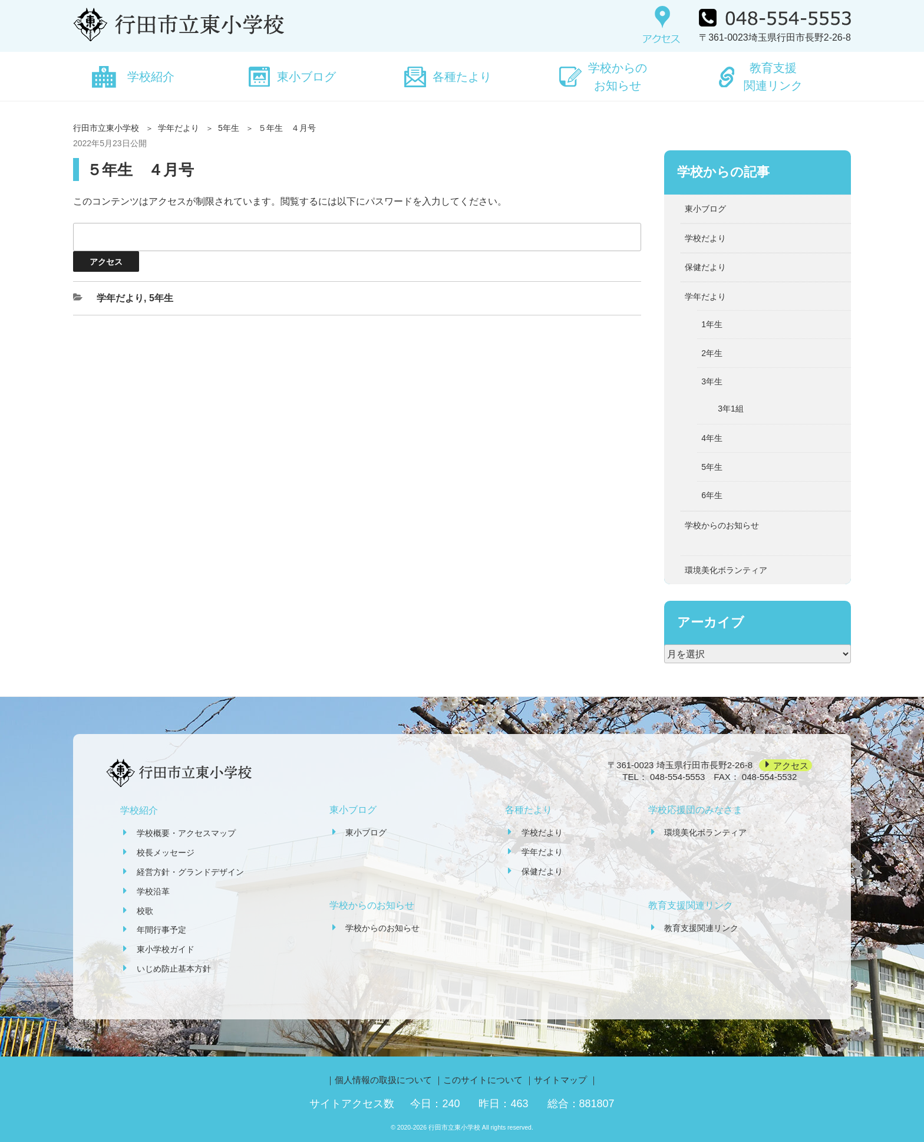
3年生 (711, 381)
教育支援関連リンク (773, 76)
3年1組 (731, 408)
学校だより (705, 238)
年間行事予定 (161, 929)
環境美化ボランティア (726, 570)
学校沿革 (153, 891)
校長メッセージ (165, 852)
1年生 (711, 324)
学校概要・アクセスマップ (186, 833)
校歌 (145, 911)
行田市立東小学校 (106, 128)
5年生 (228, 128)
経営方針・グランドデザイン (190, 872)
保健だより (705, 267)
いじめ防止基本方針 (174, 968)
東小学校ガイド (165, 949)
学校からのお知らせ (617, 76)
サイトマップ (560, 1080)
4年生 (711, 438)
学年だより (178, 128)
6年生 (711, 495)
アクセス (790, 765)
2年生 (711, 353)
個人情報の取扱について (383, 1080)
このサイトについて (483, 1080)
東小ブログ (306, 76)
